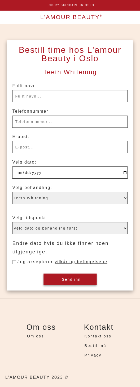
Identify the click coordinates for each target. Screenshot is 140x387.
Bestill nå (95, 346)
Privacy (93, 355)
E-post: (20, 136)
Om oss (35, 336)
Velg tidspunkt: (30, 218)
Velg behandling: (32, 187)
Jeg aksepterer (62, 262)
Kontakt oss (98, 336)
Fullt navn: (25, 85)
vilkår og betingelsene (81, 262)
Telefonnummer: (31, 111)
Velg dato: (24, 162)
